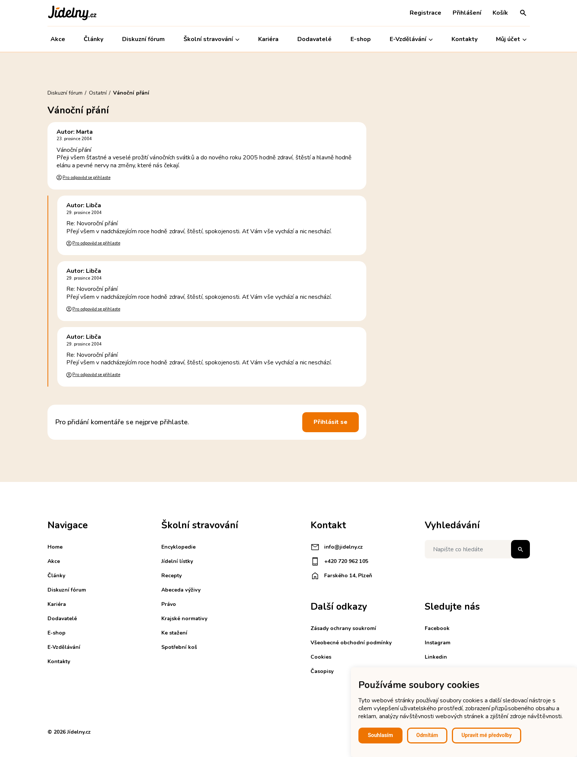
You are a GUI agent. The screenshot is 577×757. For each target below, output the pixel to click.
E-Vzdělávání (411, 39)
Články (93, 39)
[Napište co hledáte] (477, 549)
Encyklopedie (178, 547)
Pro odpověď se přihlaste (86, 177)
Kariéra (268, 39)
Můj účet (511, 39)
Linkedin (436, 657)
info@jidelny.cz (337, 547)
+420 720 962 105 (339, 561)
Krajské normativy (184, 618)
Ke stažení (174, 632)
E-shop (360, 39)
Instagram (437, 642)
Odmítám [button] (427, 735)
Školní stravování (211, 39)
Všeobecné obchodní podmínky (351, 642)
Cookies (321, 657)
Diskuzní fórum (143, 39)
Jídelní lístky (177, 561)
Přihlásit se (330, 422)
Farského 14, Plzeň (341, 575)
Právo (168, 604)
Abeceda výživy (180, 589)
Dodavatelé (314, 39)
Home (55, 547)
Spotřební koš (179, 647)
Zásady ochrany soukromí (343, 628)
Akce (58, 39)
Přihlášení (467, 13)
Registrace (425, 13)
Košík (500, 13)
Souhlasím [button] (380, 735)
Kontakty (464, 39)
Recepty (171, 575)
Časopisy (322, 671)
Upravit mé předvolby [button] (486, 735)
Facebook (437, 628)
